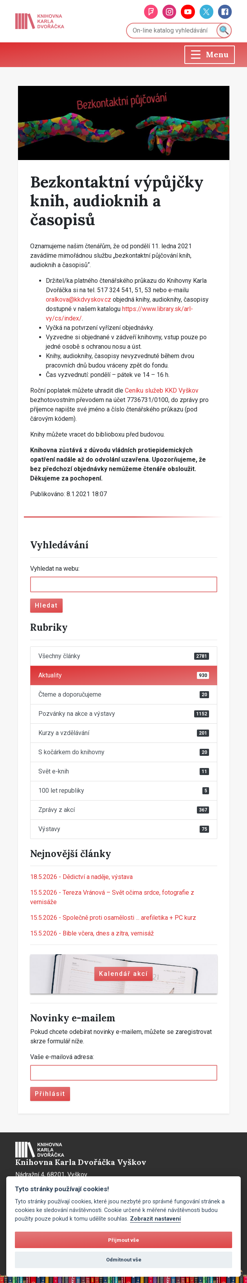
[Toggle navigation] (209, 54)
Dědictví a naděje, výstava (81, 877)
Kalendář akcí (123, 973)
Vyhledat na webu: (54, 568)
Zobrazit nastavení (155, 1219)
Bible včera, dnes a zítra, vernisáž (92, 933)
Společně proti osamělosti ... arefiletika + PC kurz (113, 917)
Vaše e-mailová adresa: (62, 1057)
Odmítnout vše (123, 1260)
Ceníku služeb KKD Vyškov (161, 390)
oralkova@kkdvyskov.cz (78, 299)
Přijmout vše (123, 1240)
